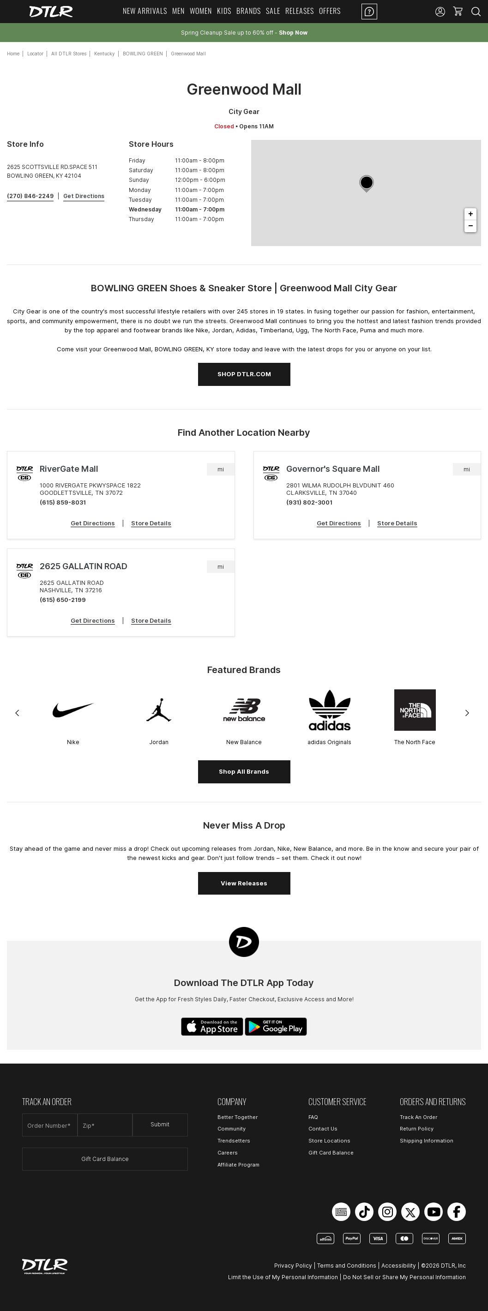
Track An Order (418, 1117)
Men (178, 10)
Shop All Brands (244, 771)
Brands (248, 10)
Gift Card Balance (105, 1158)
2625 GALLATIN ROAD (83, 566)
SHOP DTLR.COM (244, 374)
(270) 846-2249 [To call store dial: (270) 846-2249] (30, 195)
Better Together (237, 1117)
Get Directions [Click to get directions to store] (83, 195)
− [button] (470, 226)
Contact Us (322, 1128)
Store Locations (329, 1140)
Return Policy (417, 1128)
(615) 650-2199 (63, 599)
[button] (458, 11)
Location (406, 11)
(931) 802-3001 (309, 502)
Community (231, 1128)
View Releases (244, 883)
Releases (299, 10)
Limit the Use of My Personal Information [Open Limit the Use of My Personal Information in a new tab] (283, 1277)
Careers (227, 1152)
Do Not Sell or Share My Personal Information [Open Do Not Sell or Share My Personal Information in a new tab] (404, 1277)
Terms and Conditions (346, 1265)
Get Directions (93, 523)
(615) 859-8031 (63, 502)
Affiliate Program (238, 1164)
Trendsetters (233, 1140)
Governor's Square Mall (333, 469)
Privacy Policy (293, 1265)
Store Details (151, 523)
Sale (273, 10)
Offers (330, 10)
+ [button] (470, 214)
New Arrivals (145, 10)
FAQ (313, 1117)
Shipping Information (426, 1140)
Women (201, 10)
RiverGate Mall (69, 469)
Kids (224, 10)
